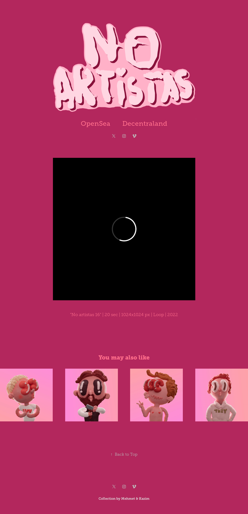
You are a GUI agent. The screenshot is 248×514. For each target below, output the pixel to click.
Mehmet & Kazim (135, 499)
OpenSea (95, 123)
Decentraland (144, 123)
